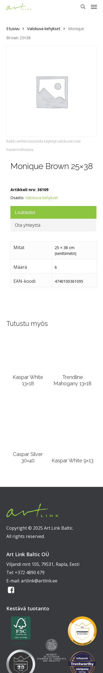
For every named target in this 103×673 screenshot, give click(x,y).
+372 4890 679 (29, 572)
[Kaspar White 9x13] (72, 425)
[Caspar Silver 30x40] (28, 422)
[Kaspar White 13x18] (28, 352)
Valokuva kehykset (43, 28)
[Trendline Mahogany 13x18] (72, 352)
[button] (94, 6)
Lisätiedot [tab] (25, 212)
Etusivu (13, 28)
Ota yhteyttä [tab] (27, 225)
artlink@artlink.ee (39, 581)
